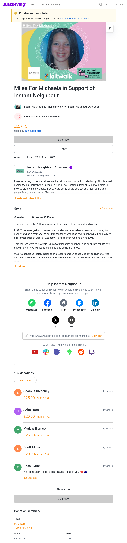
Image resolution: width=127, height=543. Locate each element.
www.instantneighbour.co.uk (41, 175)
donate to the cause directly (75, 18)
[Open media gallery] (63, 51)
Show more (66, 497)
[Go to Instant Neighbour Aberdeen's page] (19, 170)
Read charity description (28, 198)
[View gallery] (110, 29)
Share (63, 148)
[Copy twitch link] (92, 352)
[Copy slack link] (46, 352)
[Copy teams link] (57, 352)
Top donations (25, 387)
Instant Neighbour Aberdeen (50, 167)
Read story (21, 266)
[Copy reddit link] (81, 352)
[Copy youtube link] (35, 352)
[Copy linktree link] (69, 353)
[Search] (100, 4)
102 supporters (33, 130)
